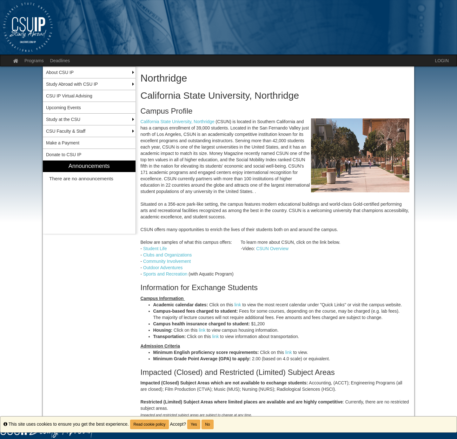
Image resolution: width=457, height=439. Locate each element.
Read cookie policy (150, 424)
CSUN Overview (272, 248)
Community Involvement (167, 261)
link (238, 304)
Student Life (159, 248)
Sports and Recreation (165, 273)
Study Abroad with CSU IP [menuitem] (72, 84)
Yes (194, 424)
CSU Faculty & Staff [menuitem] (65, 131)
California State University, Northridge (178, 121)
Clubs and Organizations (167, 254)
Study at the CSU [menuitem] (63, 119)
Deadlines (60, 60)
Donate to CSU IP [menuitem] (63, 154)
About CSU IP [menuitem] (60, 72)
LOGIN (442, 60)
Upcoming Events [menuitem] (63, 107)
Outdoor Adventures (163, 267)
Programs (34, 60)
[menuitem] (89, 197)
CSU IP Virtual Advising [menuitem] (69, 95)
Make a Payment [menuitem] (62, 142)
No (207, 424)
